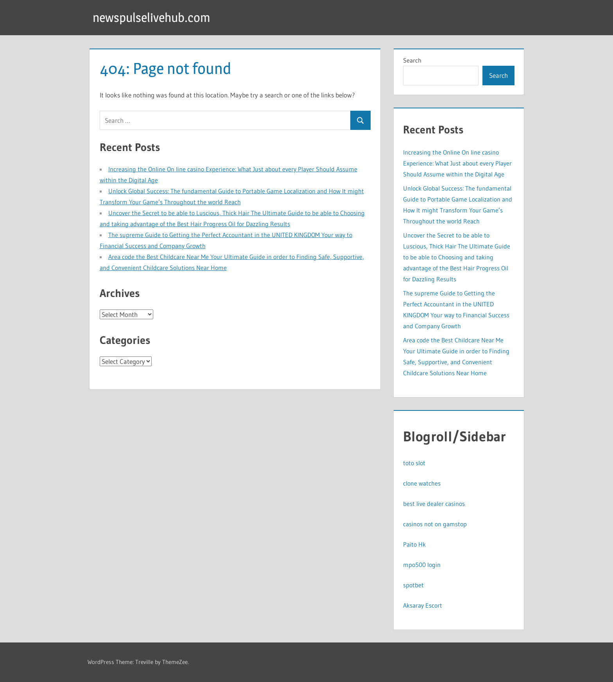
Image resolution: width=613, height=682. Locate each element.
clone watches (422, 483)
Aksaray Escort (422, 605)
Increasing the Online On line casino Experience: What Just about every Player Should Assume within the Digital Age (457, 163)
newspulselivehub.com (151, 17)
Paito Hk (414, 544)
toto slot (414, 463)
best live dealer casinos (434, 503)
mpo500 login (422, 565)
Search (412, 60)
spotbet (413, 585)
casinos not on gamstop (435, 524)
